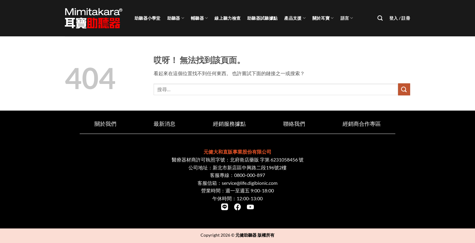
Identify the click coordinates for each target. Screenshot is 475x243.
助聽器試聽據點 (262, 18)
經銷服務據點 (229, 124)
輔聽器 (199, 18)
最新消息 (164, 124)
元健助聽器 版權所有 (254, 235)
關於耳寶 (323, 18)
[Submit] (404, 89)
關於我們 (105, 124)
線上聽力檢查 (227, 18)
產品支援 (295, 18)
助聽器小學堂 (148, 18)
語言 (346, 18)
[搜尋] (380, 18)
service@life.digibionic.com (249, 183)
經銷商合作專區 (362, 124)
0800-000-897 (249, 175)
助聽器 (175, 18)
